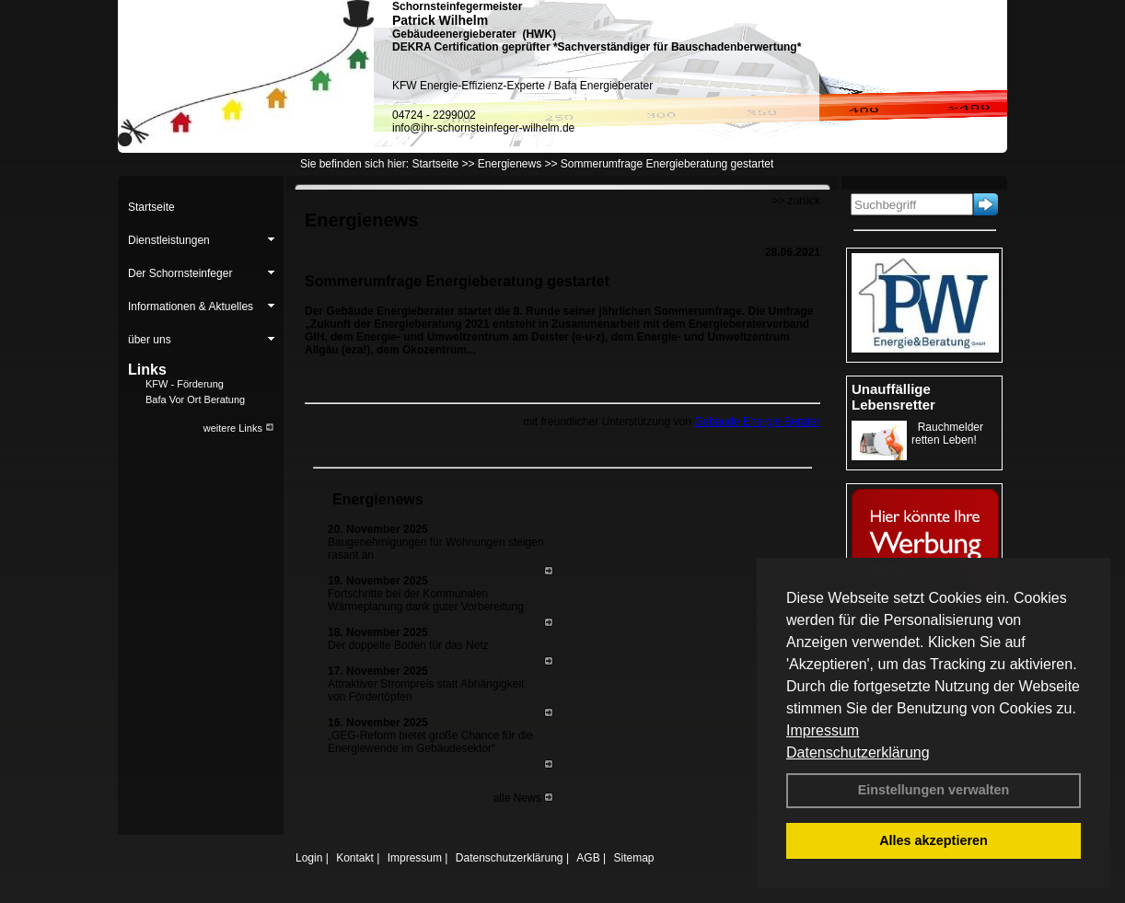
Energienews (377, 499)
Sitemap (633, 857)
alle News (523, 798)
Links (147, 369)
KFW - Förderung (184, 383)
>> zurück (795, 200)
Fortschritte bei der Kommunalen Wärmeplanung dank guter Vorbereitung (426, 600)
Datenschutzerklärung (858, 752)
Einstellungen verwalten (934, 789)
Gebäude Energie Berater (757, 421)
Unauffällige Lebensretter (893, 396)
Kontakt (355, 857)
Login (309, 857)
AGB (587, 857)
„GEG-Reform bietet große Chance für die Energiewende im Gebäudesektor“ (430, 742)
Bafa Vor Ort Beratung (195, 399)
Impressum (822, 730)
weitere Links (238, 428)
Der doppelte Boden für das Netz (408, 645)
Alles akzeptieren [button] (933, 840)
